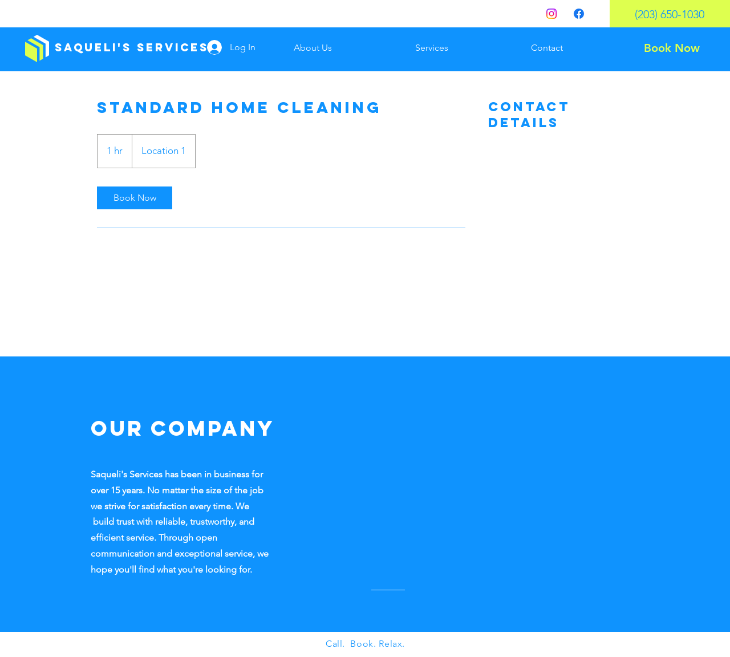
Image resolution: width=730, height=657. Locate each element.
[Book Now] (671, 47)
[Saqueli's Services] (132, 48)
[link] (134, 197)
